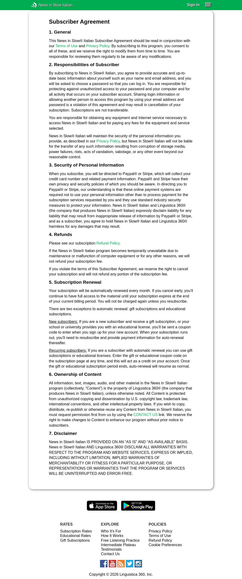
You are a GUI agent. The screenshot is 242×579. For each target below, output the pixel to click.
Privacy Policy (97, 46)
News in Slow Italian (41, 5)
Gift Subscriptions (75, 540)
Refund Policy (108, 243)
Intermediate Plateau (118, 545)
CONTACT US (146, 415)
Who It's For (111, 531)
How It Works (112, 536)
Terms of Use (66, 46)
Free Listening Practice (120, 540)
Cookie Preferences (165, 545)
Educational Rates (75, 536)
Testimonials (111, 549)
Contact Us (110, 554)
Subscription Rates (76, 531)
